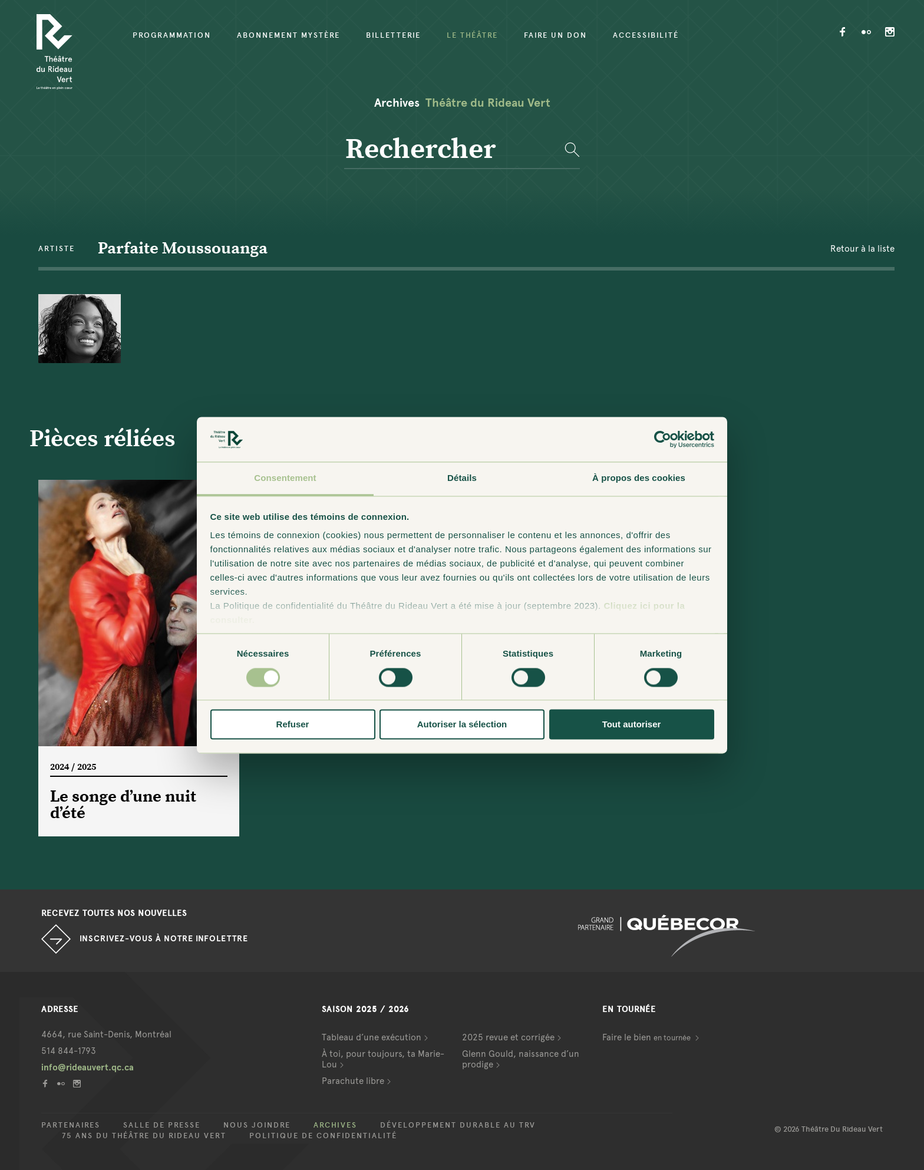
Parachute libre (353, 1081)
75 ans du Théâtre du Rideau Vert (144, 1136)
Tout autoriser (631, 725)
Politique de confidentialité (323, 1136)
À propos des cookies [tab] (638, 478)
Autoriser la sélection (462, 725)
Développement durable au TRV (458, 1125)
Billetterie (393, 35)
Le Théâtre (472, 35)
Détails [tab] (462, 478)
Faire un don (555, 35)
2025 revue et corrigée (508, 1037)
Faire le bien (647, 1037)
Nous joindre (257, 1125)
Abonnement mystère (288, 35)
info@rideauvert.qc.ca (87, 1067)
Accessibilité (646, 35)
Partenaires (70, 1125)
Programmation (172, 35)
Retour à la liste (862, 248)
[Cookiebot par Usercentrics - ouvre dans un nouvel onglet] (662, 439)
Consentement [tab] (285, 478)
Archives (335, 1125)
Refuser (292, 725)
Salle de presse (161, 1125)
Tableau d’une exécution (371, 1037)
